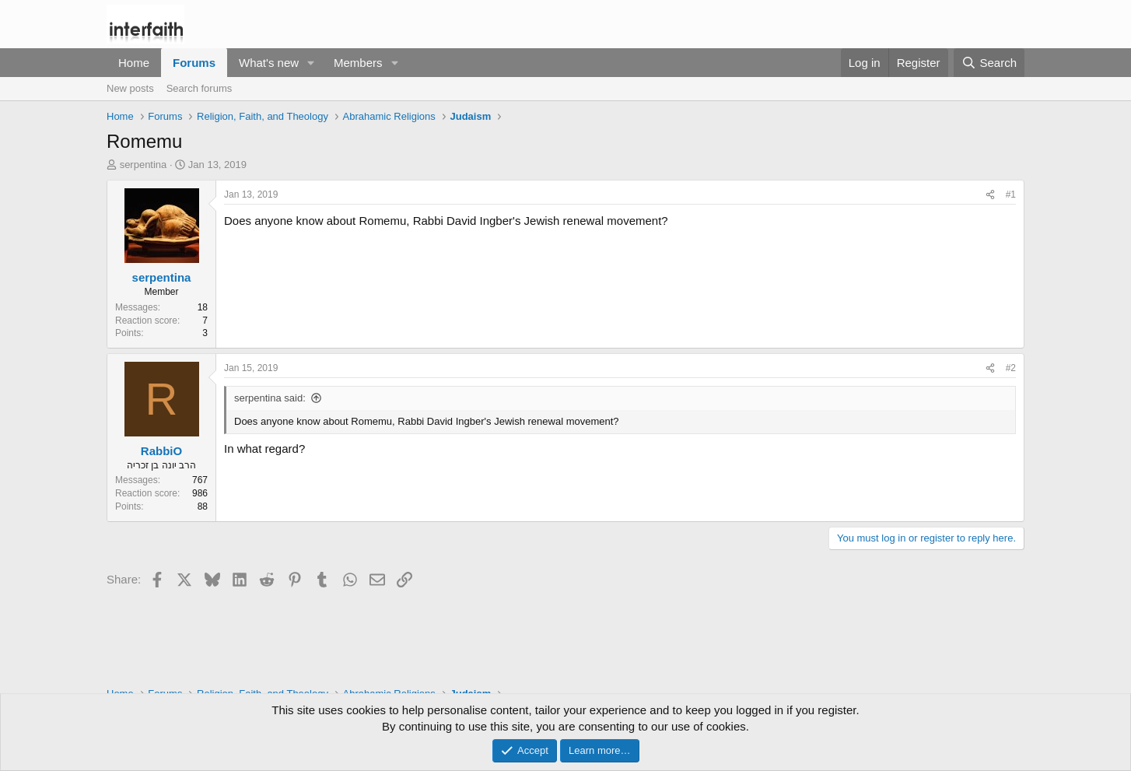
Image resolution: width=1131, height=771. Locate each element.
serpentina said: (270, 398)
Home (133, 62)
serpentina (143, 164)
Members (358, 62)
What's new (269, 62)
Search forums (199, 88)
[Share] (990, 195)
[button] (311, 62)
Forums (194, 62)
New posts (130, 88)
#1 (1011, 194)
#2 (1011, 368)
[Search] (989, 62)
